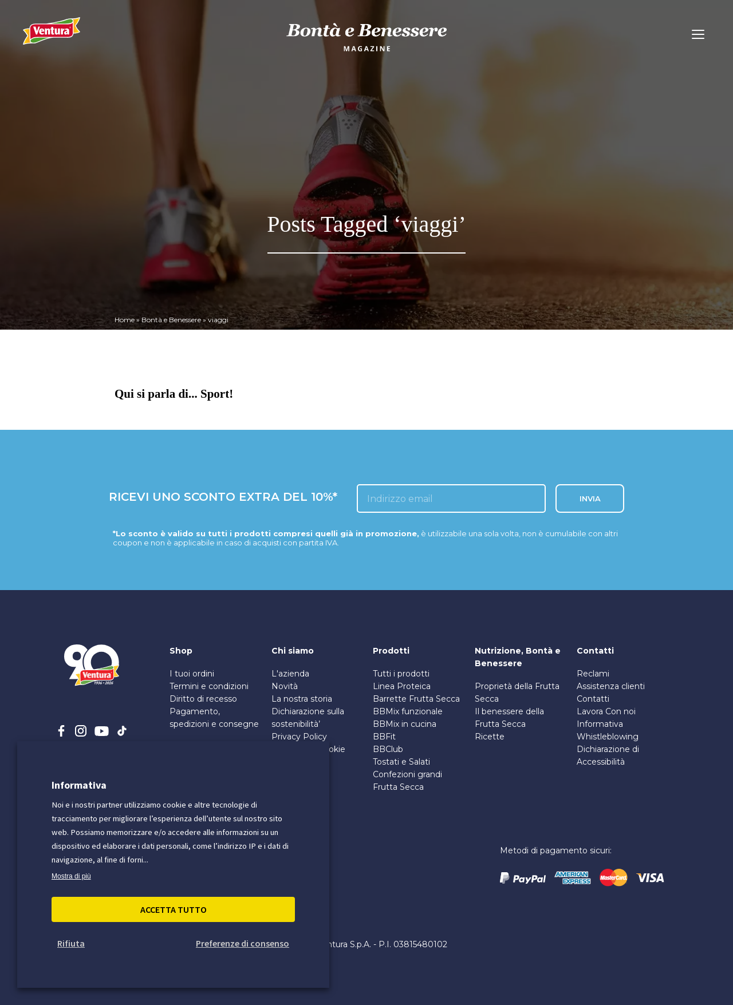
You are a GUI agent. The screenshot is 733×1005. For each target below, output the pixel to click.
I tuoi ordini (192, 673)
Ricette (490, 736)
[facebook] (61, 731)
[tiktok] (122, 731)
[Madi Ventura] (51, 37)
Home (125, 319)
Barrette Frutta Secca (416, 699)
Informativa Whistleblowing (608, 730)
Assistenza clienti (611, 686)
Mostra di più (71, 876)
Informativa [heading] (79, 785)
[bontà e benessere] (366, 53)
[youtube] (101, 731)
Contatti (593, 699)
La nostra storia (301, 699)
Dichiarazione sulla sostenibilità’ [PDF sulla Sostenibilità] (307, 717)
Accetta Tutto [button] (173, 909)
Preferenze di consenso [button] (242, 943)
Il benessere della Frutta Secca (509, 717)
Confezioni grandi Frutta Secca (407, 780)
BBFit (384, 736)
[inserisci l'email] (451, 498)
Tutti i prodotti (401, 673)
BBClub (388, 749)
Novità (284, 686)
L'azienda (290, 673)
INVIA (590, 498)
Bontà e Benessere (171, 319)
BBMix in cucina (404, 724)
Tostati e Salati (401, 762)
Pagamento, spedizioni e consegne (214, 717)
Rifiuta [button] (71, 943)
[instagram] (80, 731)
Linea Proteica (402, 686)
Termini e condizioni (209, 686)
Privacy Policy (299, 736)
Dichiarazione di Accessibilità (608, 755)
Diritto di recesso (203, 699)
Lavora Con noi (606, 711)
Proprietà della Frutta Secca (517, 692)
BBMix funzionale (408, 711)
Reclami (593, 673)
